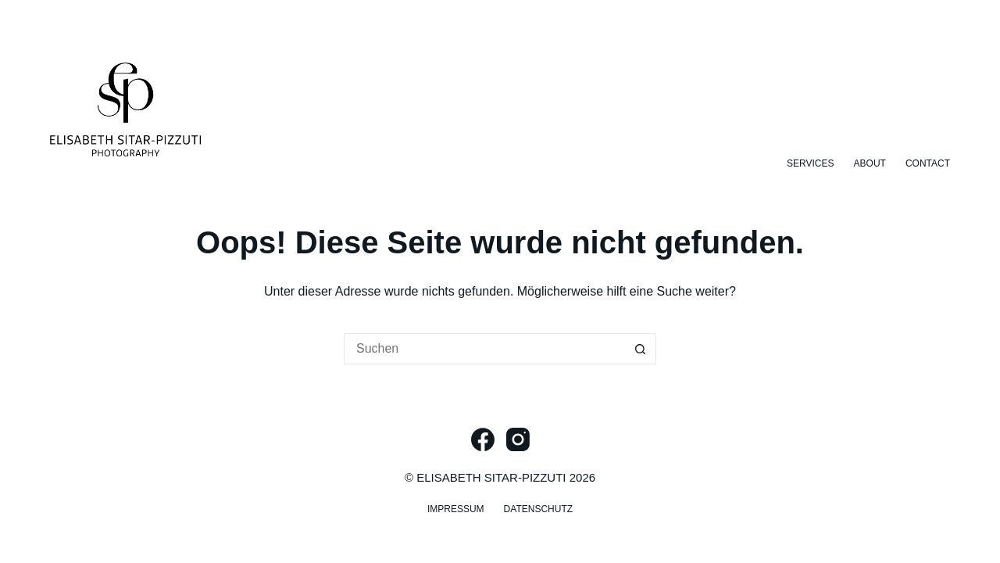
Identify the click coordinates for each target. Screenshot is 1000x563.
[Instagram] (518, 439)
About (870, 163)
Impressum (455, 509)
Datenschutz (538, 509)
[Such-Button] (640, 348)
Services (810, 163)
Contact (927, 163)
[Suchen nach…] (484, 348)
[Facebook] (483, 439)
